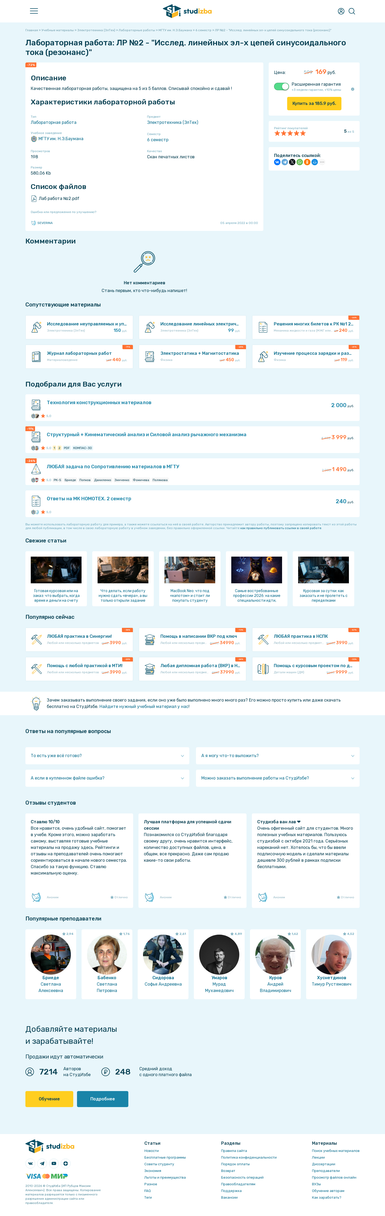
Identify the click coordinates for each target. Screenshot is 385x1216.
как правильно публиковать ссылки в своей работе (280, 528)
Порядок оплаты (235, 1164)
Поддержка (231, 1191)
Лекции (318, 1157)
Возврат (228, 1171)
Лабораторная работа (53, 122)
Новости (151, 1151)
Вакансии (229, 1197)
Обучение (49, 1098)
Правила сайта (234, 1151)
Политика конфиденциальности (249, 1157)
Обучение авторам (328, 1191)
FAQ (147, 1191)
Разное (150, 1184)
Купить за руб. (314, 103)
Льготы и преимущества (165, 1177)
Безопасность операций (242, 1177)
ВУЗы (316, 1184)
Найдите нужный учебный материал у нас (143, 706)
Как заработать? (326, 1197)
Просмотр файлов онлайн (334, 1177)
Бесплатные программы (165, 1157)
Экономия (152, 1171)
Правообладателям (238, 1184)
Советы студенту (159, 1164)
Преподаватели (326, 1171)
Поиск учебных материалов (336, 1151)
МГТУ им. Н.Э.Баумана (57, 139)
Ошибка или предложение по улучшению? (63, 212)
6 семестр (157, 139)
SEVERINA (42, 223)
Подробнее (102, 1098)
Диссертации (323, 1164)
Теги (148, 1197)
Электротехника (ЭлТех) (172, 122)
